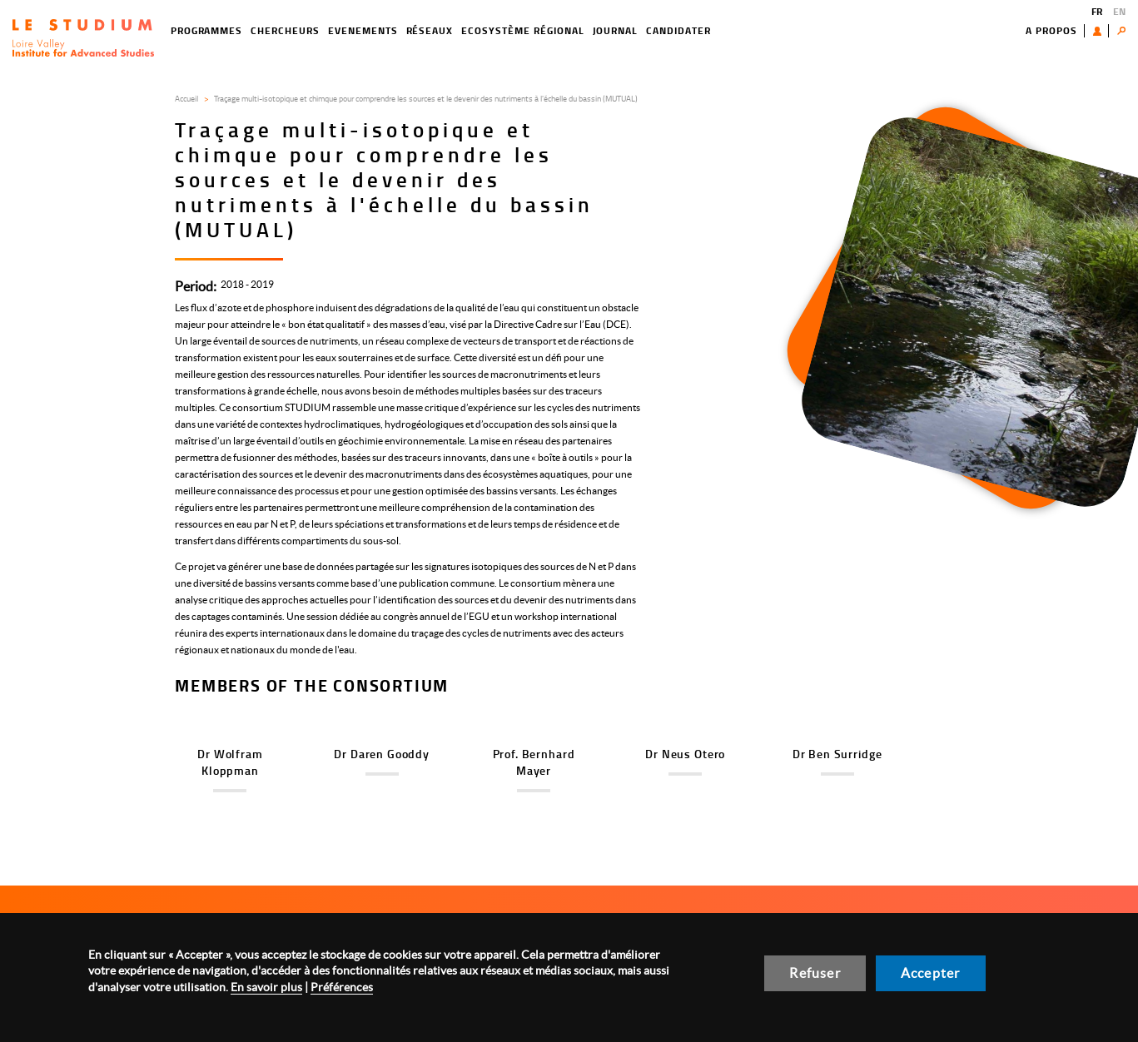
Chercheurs (285, 30)
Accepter (931, 972)
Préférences (342, 987)
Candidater (678, 30)
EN (1119, 11)
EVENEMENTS (363, 30)
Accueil (186, 98)
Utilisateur (1101, 31)
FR (1096, 11)
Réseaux (430, 30)
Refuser (814, 972)
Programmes (207, 30)
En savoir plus (266, 987)
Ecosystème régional (522, 30)
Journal (616, 30)
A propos (1051, 30)
